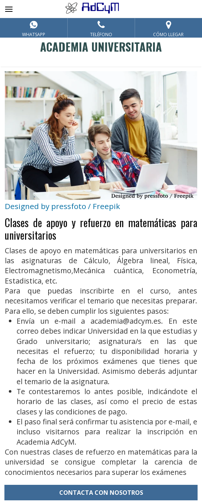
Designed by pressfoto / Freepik (62, 206)
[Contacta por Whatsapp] (33, 28)
